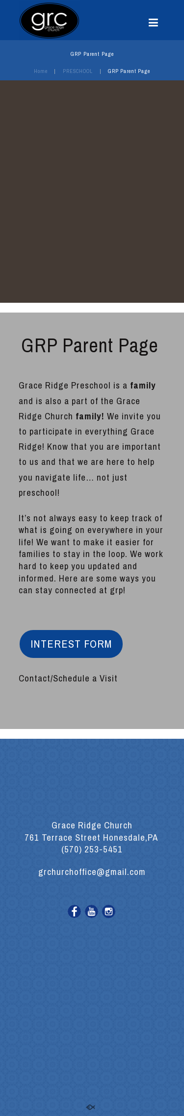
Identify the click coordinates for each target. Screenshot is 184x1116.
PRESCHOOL (78, 71)
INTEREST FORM (71, 643)
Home (41, 71)
